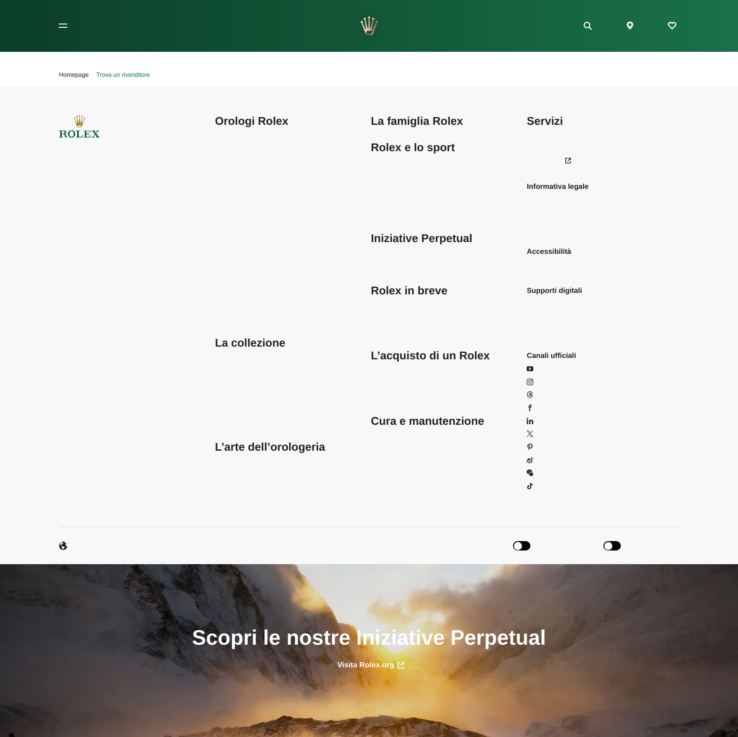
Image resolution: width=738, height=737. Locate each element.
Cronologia (388, 330)
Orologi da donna (243, 395)
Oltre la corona (394, 317)
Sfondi (537, 304)
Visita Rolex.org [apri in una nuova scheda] (371, 665)
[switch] (554, 546)
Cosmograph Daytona (250, 148)
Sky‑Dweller (234, 278)
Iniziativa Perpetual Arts (409, 265)
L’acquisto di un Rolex (430, 355)
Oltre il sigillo (236, 473)
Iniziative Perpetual (422, 238)
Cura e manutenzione (427, 421)
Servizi (545, 121)
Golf (377, 174)
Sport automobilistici (403, 199)
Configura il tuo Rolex (250, 369)
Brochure (541, 317)
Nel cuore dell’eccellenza (255, 460)
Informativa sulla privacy (566, 213)
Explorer (228, 199)
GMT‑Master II (238, 213)
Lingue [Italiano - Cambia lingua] (75, 546)
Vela (378, 187)
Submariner (234, 291)
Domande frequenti (557, 134)
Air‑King (228, 134)
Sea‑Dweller (235, 252)
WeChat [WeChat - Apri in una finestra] (545, 473)
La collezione (250, 343)
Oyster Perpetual (242, 239)
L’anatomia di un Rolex (252, 486)
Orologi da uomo (242, 382)
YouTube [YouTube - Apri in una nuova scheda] (546, 369)
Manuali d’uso (549, 330)
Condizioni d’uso (553, 199)
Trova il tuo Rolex (243, 356)
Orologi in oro (237, 408)
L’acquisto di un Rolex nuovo (417, 382)
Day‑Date (230, 187)
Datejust (228, 160)
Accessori (231, 421)
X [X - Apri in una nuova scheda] (534, 434)
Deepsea (229, 265)
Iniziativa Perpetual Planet (413, 252)
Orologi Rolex (252, 121)
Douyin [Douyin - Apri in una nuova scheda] (543, 486)
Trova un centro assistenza (414, 434)
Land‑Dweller (236, 226)
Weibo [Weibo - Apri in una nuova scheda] (542, 460)
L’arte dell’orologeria (270, 447)
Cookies (540, 226)
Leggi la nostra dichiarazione (573, 265)
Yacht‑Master (236, 304)
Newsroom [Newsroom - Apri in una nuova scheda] (549, 160)
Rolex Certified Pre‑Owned (414, 395)
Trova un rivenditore (403, 369)
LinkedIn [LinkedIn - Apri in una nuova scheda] (545, 421)
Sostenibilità (390, 304)
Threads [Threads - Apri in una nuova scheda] (545, 395)
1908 (223, 317)
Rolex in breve (409, 290)
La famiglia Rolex (417, 121)
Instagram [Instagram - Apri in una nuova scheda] (548, 382)
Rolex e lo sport (413, 147)
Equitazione (390, 213)
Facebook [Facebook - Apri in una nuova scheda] (548, 408)
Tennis (381, 160)
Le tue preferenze (555, 148)
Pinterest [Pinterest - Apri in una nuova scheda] (546, 447)
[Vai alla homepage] (369, 26)
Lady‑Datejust (237, 174)
